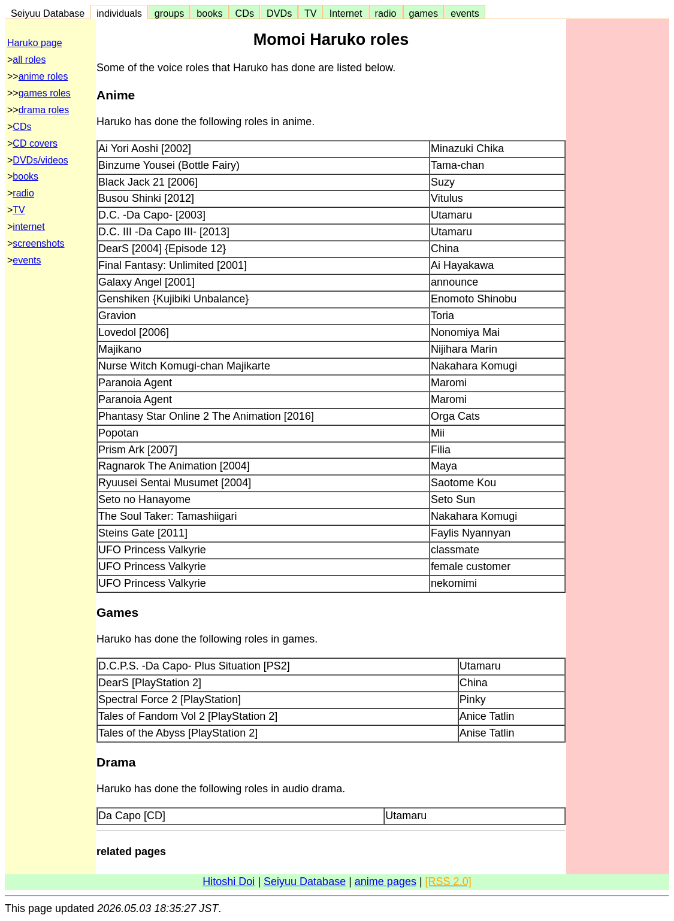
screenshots (38, 243)
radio (386, 13)
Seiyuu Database (47, 13)
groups (169, 13)
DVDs (279, 13)
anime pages (385, 881)
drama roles (44, 110)
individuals (119, 13)
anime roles (43, 76)
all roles (29, 59)
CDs (244, 13)
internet (28, 227)
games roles (45, 93)
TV (310, 13)
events (465, 13)
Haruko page (34, 43)
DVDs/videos (40, 160)
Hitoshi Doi (228, 881)
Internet (346, 13)
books (209, 13)
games (424, 13)
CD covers (35, 143)
